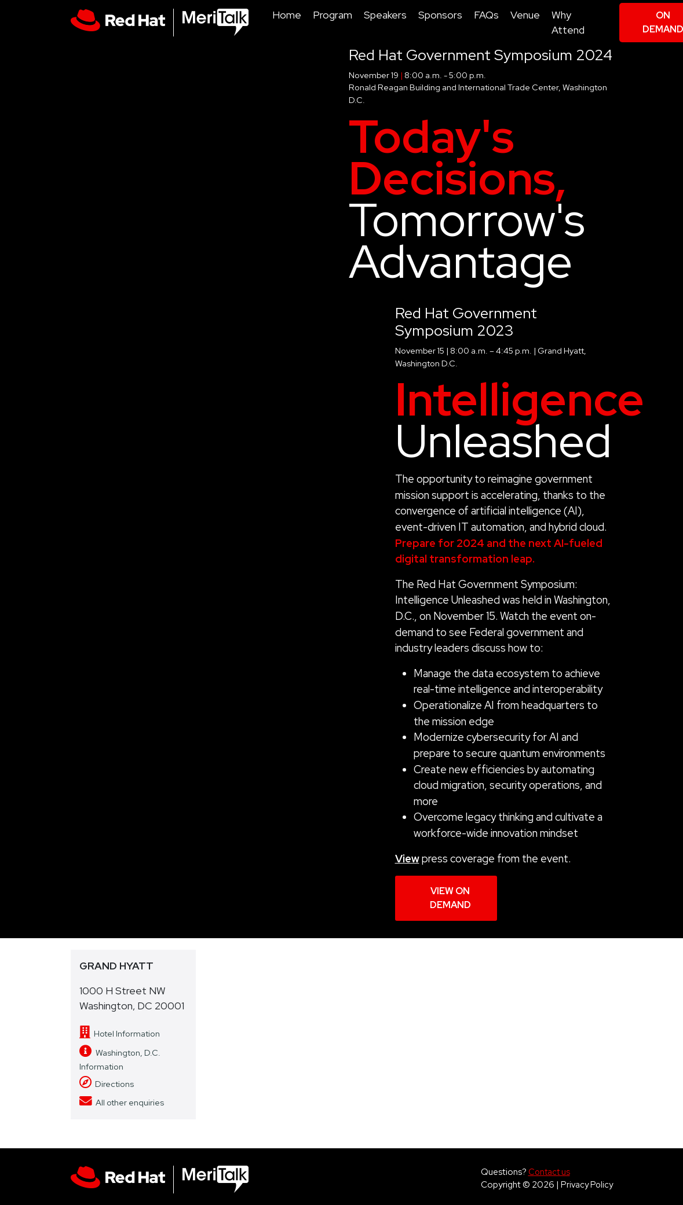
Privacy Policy (587, 1184)
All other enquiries (121, 1102)
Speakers (385, 14)
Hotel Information (119, 1033)
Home (286, 14)
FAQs (486, 14)
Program (332, 14)
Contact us (549, 1171)
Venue (525, 14)
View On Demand (450, 898)
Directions (106, 1083)
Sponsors (440, 14)
